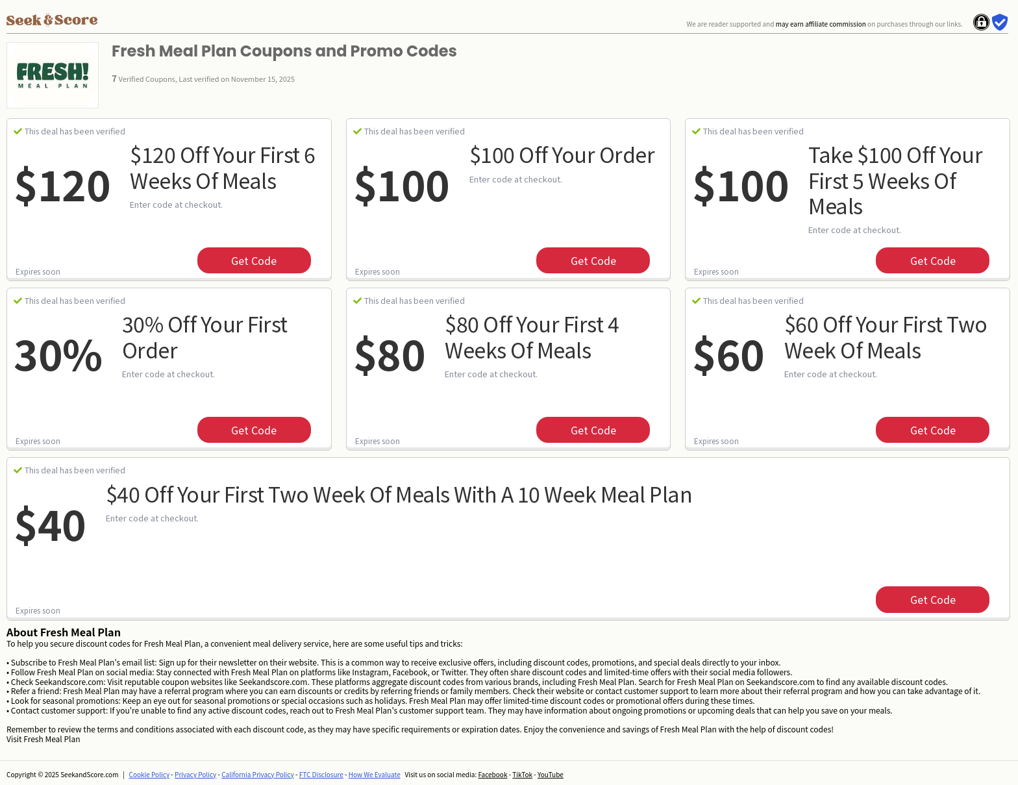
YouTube (551, 774)
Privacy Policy (195, 774)
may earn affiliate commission (821, 24)
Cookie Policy (149, 774)
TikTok (522, 774)
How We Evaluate (375, 774)
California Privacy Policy (257, 774)
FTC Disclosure (321, 774)
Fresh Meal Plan (51, 738)
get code (254, 260)
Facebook (492, 774)
